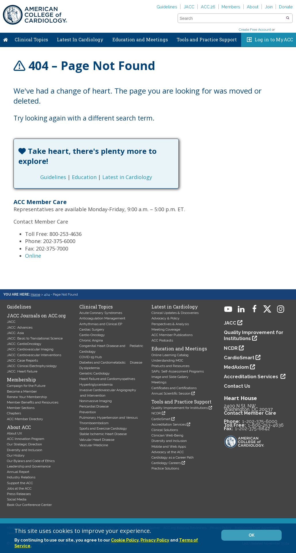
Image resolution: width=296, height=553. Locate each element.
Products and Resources (170, 366)
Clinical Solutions (164, 430)
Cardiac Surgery (91, 329)
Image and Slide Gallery (170, 377)
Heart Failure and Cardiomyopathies (107, 379)
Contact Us (237, 386)
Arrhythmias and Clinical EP (100, 324)
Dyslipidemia (89, 368)
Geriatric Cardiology (94, 373)
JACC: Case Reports (22, 360)
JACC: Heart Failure (22, 371)
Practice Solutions (165, 468)
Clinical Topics (31, 39)
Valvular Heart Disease (96, 440)
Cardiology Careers (166, 463)
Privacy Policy (155, 540)
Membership (21, 380)
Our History (16, 455)
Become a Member (22, 391)
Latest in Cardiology (127, 177)
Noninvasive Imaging (95, 401)
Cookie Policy (125, 540)
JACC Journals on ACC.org (36, 316)
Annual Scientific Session (171, 393)
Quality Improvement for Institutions (179, 408)
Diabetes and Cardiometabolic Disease (110, 362)
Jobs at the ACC (19, 488)
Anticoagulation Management (102, 318)
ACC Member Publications (172, 335)
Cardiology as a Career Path (172, 457)
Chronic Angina (91, 340)
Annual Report (18, 472)
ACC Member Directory (25, 419)
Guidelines (167, 6)
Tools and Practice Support (207, 39)
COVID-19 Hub (90, 357)
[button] (287, 18)
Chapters (14, 413)
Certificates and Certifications (174, 388)
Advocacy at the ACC (167, 452)
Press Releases (19, 494)
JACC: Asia (15, 333)
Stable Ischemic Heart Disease (103, 434)
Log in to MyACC (274, 39)
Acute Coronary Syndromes (100, 313)
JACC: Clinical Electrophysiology (32, 366)
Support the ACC (20, 483)
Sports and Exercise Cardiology (103, 428)
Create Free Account (255, 30)
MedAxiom (236, 367)
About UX (14, 433)
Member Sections (20, 408)
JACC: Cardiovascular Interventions (34, 355)
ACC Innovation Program (25, 439)
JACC (189, 6)
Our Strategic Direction (24, 444)
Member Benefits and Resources (32, 402)
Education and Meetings (140, 39)
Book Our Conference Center (29, 505)
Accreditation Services (168, 424)
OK (251, 535)
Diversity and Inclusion (24, 450)
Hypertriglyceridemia (96, 385)
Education (84, 177)
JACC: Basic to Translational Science (35, 338)
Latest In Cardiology (80, 39)
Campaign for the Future (26, 386)
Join (269, 6)
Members (231, 6)
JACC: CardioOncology (24, 344)
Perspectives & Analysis (170, 324)
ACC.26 (208, 6)
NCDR (156, 413)
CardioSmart (160, 419)
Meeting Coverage (165, 329)
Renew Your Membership (27, 397)
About (252, 6)
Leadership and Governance (29, 466)
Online (33, 255)
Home (5, 38)
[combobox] (231, 18)
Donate (286, 6)
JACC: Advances (19, 327)
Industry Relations (21, 477)
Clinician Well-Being (167, 435)
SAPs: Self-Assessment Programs (177, 371)
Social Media (16, 499)
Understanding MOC (167, 360)
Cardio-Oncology (92, 335)
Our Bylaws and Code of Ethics (31, 461)
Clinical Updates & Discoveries (175, 313)
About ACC (19, 427)
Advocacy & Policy (165, 318)
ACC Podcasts (162, 340)
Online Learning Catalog (170, 355)
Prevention (87, 412)
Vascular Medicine (93, 445)
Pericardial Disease (94, 406)
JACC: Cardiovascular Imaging (30, 349)
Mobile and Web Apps (168, 447)
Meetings (158, 382)
